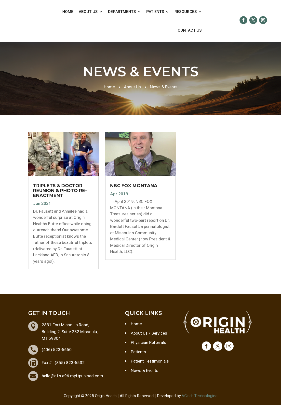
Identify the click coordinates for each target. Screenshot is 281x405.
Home (67, 12)
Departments (122, 12)
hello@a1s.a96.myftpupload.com (72, 376)
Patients (155, 12)
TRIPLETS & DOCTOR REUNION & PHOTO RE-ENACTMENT (60, 190)
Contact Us (190, 30)
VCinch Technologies (199, 396)
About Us (88, 12)
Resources (185, 12)
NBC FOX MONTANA (133, 185)
